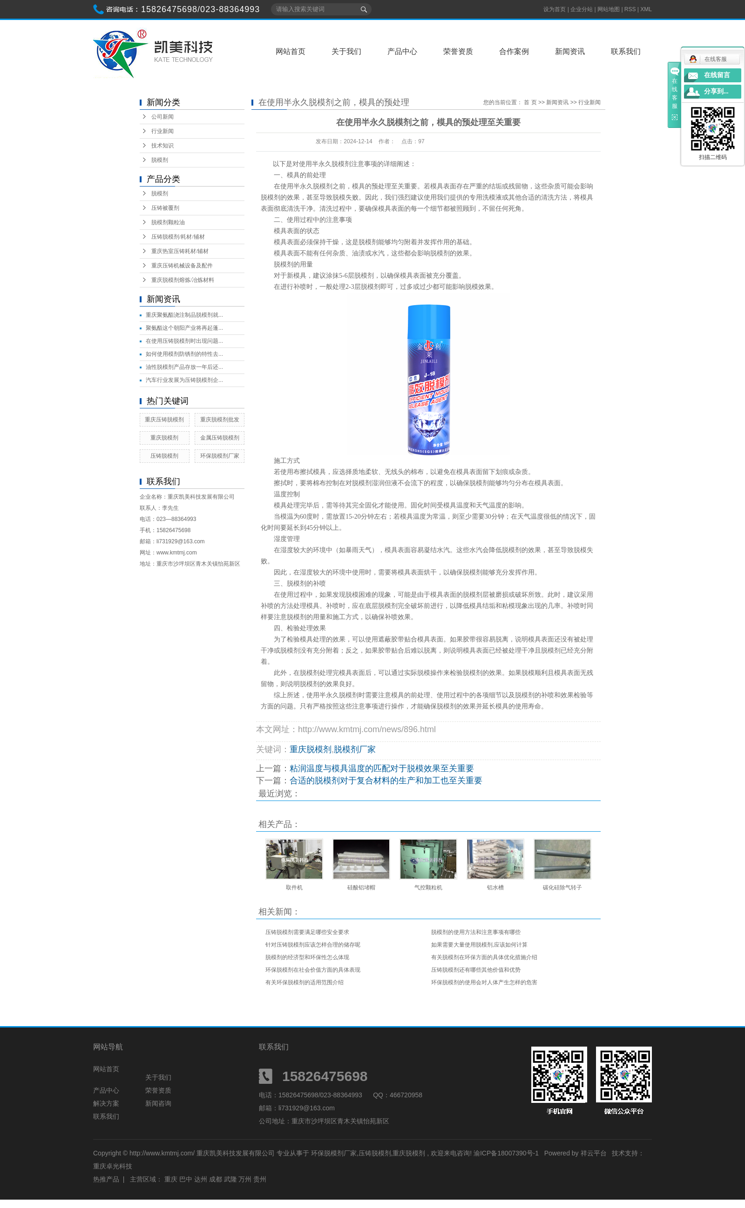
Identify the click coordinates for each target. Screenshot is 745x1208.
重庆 (170, 1179)
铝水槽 (495, 887)
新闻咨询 (158, 1103)
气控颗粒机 (428, 887)
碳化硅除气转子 (562, 887)
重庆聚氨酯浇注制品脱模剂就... (184, 315)
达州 (200, 1179)
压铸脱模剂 (164, 456)
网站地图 (609, 9)
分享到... (716, 91)
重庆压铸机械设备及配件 (182, 265)
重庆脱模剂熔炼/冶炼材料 (182, 280)
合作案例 (514, 51)
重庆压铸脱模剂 (164, 419)
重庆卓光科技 (112, 1166)
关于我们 (346, 51)
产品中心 (402, 51)
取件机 (294, 887)
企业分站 (581, 9)
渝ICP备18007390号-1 (506, 1153)
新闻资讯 (570, 51)
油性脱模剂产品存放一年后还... (184, 367)
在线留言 (717, 75)
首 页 (530, 102)
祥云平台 (594, 1153)
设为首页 (554, 9)
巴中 (185, 1179)
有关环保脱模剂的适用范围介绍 (304, 982)
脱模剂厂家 (355, 749)
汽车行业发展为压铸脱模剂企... (184, 380)
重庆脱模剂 (164, 437)
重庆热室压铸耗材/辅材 (180, 251)
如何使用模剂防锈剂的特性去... (184, 354)
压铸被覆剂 (165, 208)
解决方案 (106, 1103)
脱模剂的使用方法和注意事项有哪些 (476, 932)
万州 (244, 1179)
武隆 (230, 1179)
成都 (215, 1179)
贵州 (259, 1179)
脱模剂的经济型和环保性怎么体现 (307, 957)
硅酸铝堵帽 (361, 887)
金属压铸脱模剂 (219, 437)
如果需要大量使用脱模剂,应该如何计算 (479, 944)
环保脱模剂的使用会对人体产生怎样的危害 (484, 982)
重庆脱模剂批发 (219, 419)
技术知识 (162, 145)
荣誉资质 (458, 51)
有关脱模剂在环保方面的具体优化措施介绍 (484, 957)
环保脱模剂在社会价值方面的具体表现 (312, 970)
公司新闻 (162, 116)
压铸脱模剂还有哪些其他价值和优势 (476, 970)
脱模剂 (159, 160)
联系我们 (626, 51)
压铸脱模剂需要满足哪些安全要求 (307, 932)
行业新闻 (162, 131)
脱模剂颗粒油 (168, 222)
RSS (630, 9)
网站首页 (290, 51)
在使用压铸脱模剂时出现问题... (184, 341)
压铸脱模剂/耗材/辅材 (178, 237)
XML (646, 9)
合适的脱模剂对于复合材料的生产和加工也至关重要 (386, 780)
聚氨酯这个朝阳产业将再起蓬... (184, 328)
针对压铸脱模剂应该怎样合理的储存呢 (312, 944)
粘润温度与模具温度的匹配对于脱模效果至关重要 (382, 768)
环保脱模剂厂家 (219, 456)
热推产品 (106, 1179)
